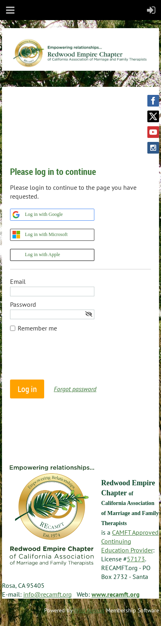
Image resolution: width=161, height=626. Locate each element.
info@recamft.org (47, 594)
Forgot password (75, 389)
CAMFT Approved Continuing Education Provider (130, 541)
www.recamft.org (116, 594)
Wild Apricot (89, 610)
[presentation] (71, 360)
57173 (136, 559)
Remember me (37, 328)
